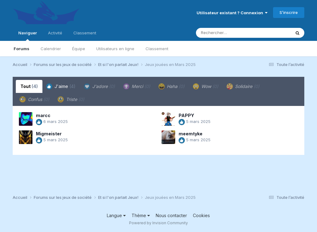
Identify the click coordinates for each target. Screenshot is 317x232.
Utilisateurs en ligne (115, 48)
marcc (43, 115)
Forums (21, 48)
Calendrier (51, 48)
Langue (116, 215)
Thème (141, 215)
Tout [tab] (29, 86)
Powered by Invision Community (158, 223)
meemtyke (190, 133)
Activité (55, 32)
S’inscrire (289, 12)
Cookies (201, 215)
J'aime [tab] (61, 86)
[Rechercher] (225, 33)
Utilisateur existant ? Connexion (232, 12)
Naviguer (27, 35)
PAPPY (186, 115)
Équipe (78, 48)
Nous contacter (171, 215)
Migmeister (49, 133)
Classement (156, 48)
